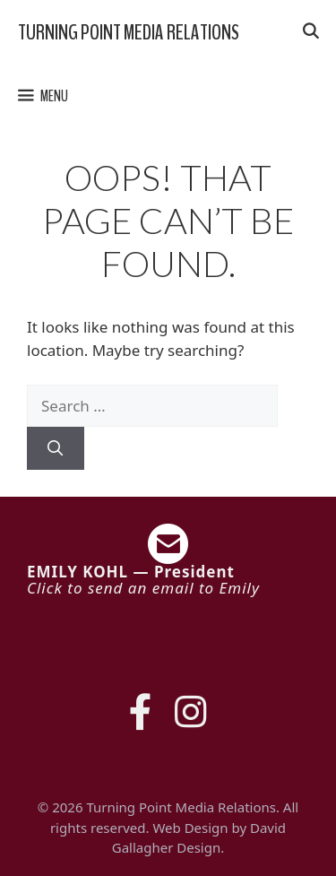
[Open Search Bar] (310, 32)
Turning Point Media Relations (128, 32)
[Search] (55, 448)
